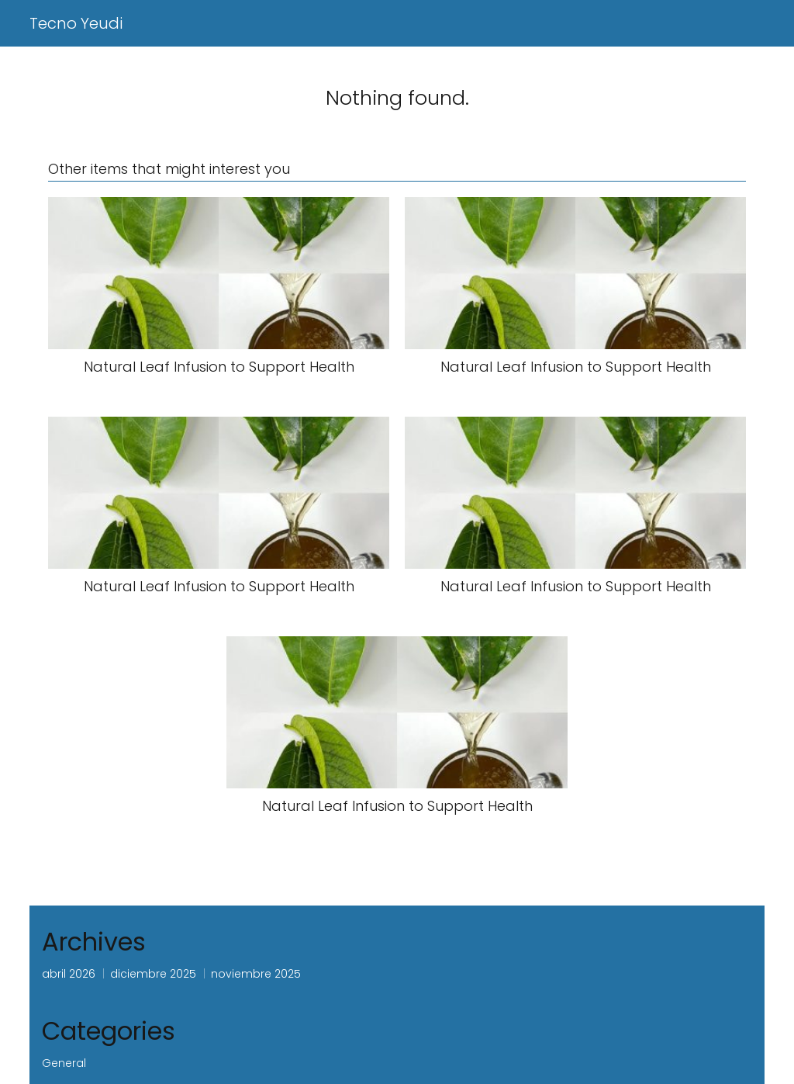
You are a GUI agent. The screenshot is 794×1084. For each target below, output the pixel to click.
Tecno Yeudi (76, 23)
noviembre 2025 (256, 974)
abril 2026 (68, 974)
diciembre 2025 (153, 974)
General (64, 1063)
